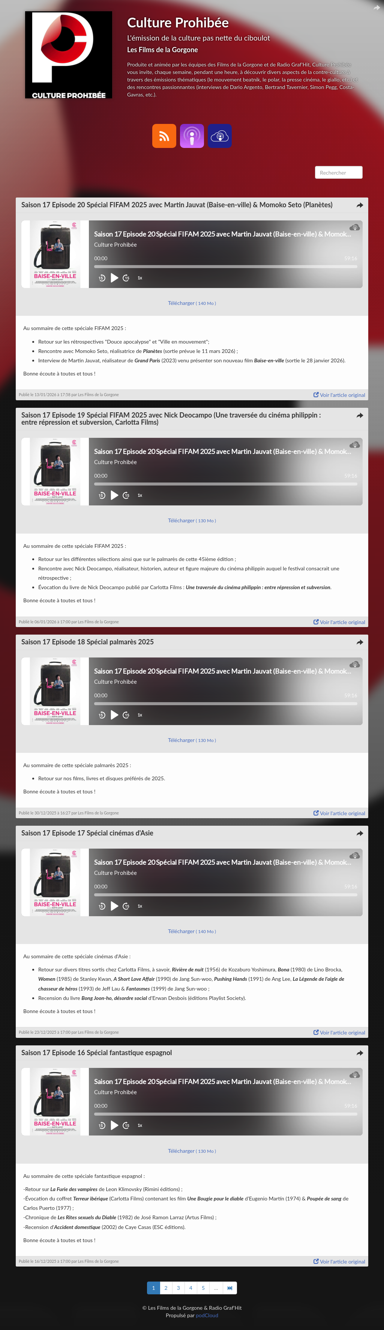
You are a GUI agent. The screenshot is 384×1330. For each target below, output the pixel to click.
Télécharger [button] (192, 303)
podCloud (207, 1315)
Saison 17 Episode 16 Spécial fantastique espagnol (96, 1052)
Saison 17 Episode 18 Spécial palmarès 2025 (87, 642)
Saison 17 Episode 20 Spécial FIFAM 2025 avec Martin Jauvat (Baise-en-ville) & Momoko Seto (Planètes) (177, 205)
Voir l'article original (339, 395)
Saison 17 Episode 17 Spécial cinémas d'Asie (87, 833)
